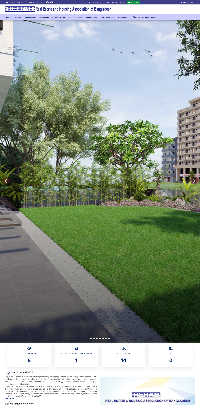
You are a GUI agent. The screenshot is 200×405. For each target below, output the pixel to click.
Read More (9, 398)
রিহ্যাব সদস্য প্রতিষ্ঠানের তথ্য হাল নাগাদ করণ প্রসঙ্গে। (121, 3)
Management (31, 17)
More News (149, 2)
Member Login (187, 2)
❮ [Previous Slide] (5, 181)
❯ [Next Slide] (194, 181)
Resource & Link (59, 17)
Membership (45, 17)
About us (19, 17)
